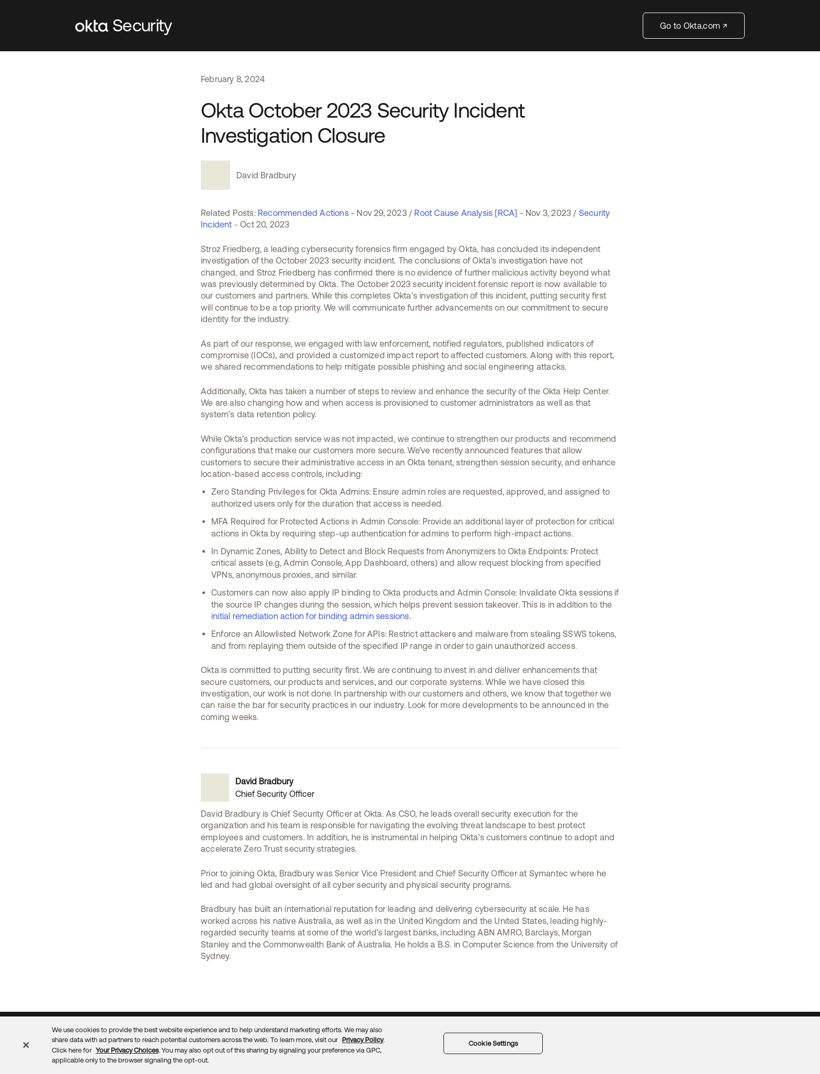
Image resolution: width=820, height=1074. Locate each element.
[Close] (26, 1045)
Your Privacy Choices (127, 1050)
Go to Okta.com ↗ (693, 25)
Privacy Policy (362, 1040)
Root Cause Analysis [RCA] (465, 213)
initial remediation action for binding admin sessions (310, 616)
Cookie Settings (493, 1043)
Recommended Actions (303, 213)
